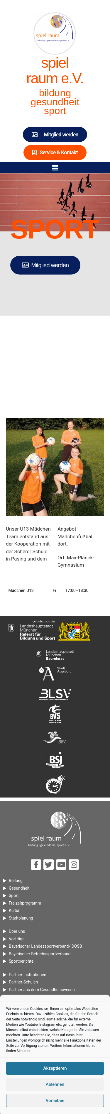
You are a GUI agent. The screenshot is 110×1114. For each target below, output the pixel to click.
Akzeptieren (55, 1093)
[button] (55, 167)
